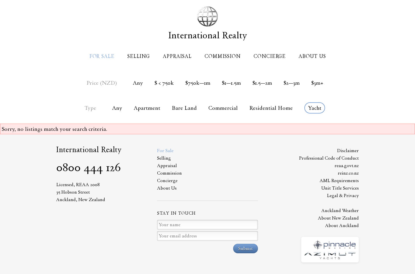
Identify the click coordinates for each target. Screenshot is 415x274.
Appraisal (177, 56)
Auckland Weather (340, 210)
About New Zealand (338, 218)
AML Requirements (339, 180)
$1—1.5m (231, 82)
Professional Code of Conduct (329, 158)
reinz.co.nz (348, 173)
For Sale (101, 56)
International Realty (207, 35)
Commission (223, 56)
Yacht (314, 108)
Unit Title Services (340, 188)
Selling (138, 56)
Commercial (223, 108)
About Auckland (342, 225)
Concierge (270, 56)
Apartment (147, 108)
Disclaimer (348, 151)
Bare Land (184, 108)
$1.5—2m (262, 82)
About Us (312, 56)
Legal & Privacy (343, 195)
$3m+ (317, 82)
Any (138, 82)
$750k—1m (197, 82)
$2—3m (292, 82)
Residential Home (271, 108)
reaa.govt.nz (347, 165)
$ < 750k (164, 82)
